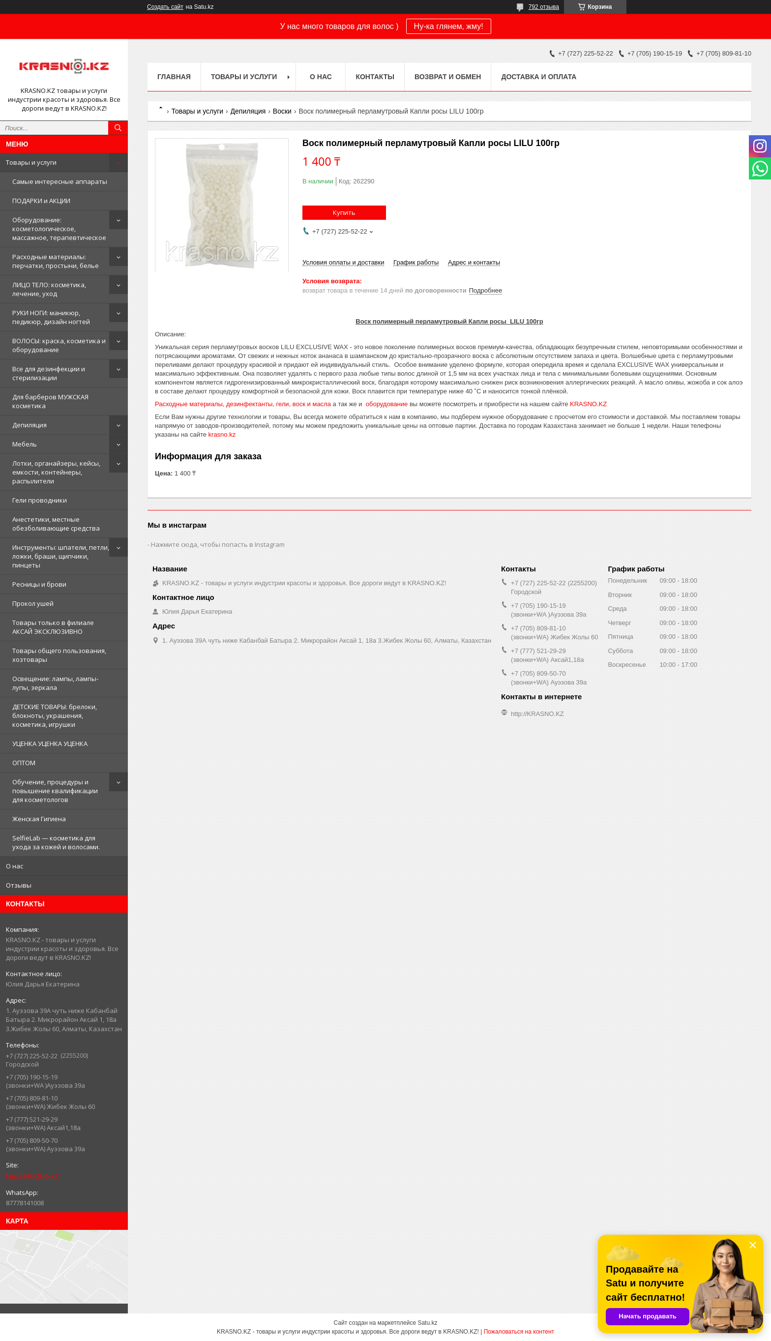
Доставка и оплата (538, 77)
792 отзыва (544, 6)
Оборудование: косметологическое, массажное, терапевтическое (59, 228)
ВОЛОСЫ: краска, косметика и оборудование (59, 345)
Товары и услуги (31, 162)
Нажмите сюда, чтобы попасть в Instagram (218, 544)
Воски (282, 111)
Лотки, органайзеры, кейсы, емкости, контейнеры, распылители (56, 472)
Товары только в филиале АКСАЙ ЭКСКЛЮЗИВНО (53, 627)
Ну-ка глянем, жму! (448, 26)
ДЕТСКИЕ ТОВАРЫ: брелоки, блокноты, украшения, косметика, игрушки (54, 715)
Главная (174, 77)
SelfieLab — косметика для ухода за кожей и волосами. (56, 842)
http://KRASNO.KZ (32, 1176)
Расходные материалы (189, 404)
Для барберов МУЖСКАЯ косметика (50, 401)
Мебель (24, 444)
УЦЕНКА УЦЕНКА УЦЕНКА (50, 743)
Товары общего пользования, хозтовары (59, 655)
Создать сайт (165, 6)
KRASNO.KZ (588, 404)
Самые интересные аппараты (59, 181)
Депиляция (29, 424)
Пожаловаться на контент (519, 1331)
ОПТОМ (23, 762)
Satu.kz (427, 1322)
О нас (14, 866)
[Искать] (118, 127)
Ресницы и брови (39, 584)
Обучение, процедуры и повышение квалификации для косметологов (55, 790)
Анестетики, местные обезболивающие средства (56, 524)
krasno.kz (222, 434)
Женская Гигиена (39, 818)
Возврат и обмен (448, 77)
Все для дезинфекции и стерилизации (48, 373)
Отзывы (18, 885)
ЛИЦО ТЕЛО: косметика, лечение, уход (49, 289)
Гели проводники (39, 500)
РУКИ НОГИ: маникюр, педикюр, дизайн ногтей (51, 317)
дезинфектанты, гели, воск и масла (278, 404)
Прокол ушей (33, 603)
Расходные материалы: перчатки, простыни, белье (55, 261)
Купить (344, 212)
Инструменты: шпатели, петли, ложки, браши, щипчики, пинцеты (60, 556)
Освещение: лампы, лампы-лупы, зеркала (55, 683)
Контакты (375, 77)
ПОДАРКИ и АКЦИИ (41, 200)
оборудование (387, 404)
